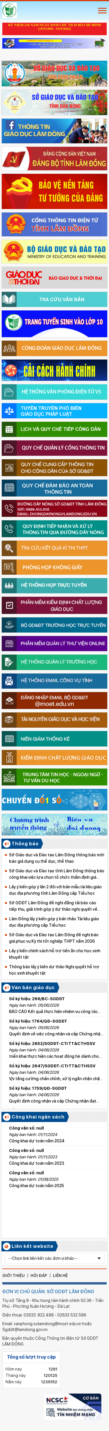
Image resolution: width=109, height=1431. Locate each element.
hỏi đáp (39, 1275)
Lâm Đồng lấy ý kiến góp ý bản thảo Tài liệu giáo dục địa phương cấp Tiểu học (54, 922)
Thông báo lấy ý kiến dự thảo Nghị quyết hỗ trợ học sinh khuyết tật (54, 970)
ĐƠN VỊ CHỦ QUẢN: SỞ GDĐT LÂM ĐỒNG (48, 1291)
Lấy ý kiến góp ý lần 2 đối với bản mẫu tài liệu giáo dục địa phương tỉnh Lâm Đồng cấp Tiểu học (55, 890)
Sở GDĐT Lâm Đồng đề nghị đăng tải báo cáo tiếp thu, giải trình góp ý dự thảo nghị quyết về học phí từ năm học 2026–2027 (53, 906)
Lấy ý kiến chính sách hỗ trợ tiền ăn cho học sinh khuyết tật (54, 954)
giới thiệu (13, 1275)
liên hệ (60, 1275)
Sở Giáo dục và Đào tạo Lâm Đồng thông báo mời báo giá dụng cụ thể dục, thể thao (56, 858)
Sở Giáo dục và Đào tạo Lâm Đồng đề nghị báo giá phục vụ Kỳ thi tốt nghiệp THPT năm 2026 (54, 938)
